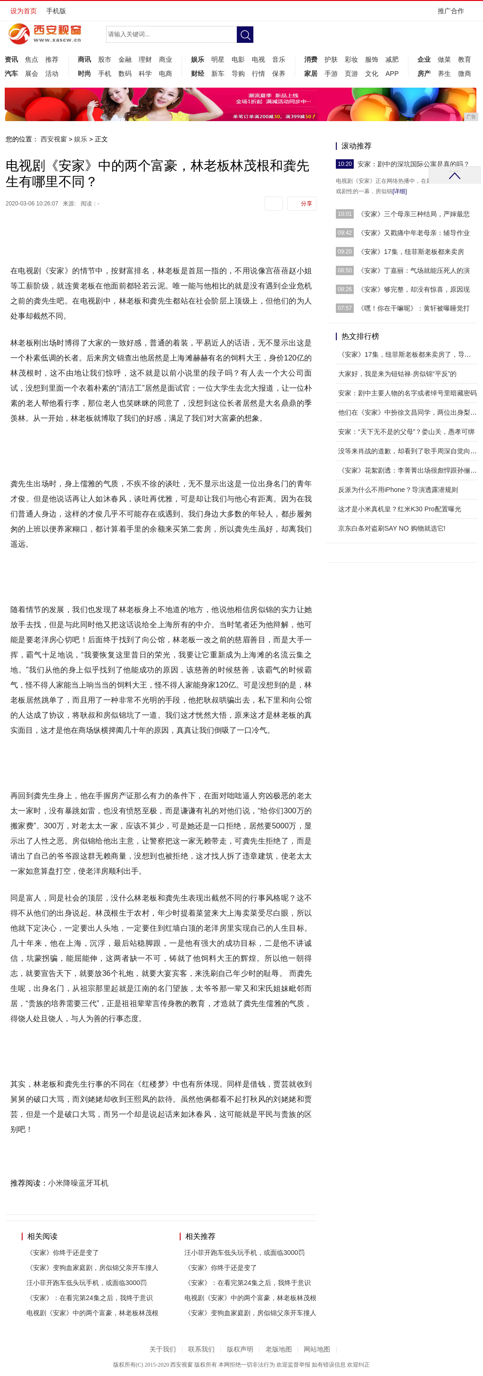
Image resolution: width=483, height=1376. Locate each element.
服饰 (371, 59)
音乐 (278, 59)
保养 (278, 73)
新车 (218, 73)
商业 (165, 59)
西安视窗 (54, 139)
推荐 (51, 59)
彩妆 (351, 59)
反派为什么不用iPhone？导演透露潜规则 (398, 489)
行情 (258, 73)
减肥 (392, 59)
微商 (464, 73)
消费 (310, 59)
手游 (331, 73)
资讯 (11, 59)
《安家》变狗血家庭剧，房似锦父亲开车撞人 (92, 1267)
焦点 (31, 59)
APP (392, 73)
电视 (258, 59)
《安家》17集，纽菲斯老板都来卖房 (411, 251)
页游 (351, 73)
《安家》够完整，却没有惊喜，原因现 (414, 289)
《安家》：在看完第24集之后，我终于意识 (89, 1298)
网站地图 (317, 1349)
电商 (165, 73)
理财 (145, 59)
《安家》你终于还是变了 (62, 1252)
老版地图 (279, 1349)
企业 (424, 59)
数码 (125, 73)
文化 (371, 73)
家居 (310, 73)
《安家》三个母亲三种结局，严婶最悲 (414, 214)
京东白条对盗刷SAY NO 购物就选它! (391, 528)
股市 (104, 59)
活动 (51, 73)
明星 (218, 59)
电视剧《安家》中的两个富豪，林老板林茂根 (92, 1313)
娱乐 (197, 59)
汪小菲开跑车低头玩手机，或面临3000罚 (86, 1282)
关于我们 (163, 1349)
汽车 (11, 73)
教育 (464, 59)
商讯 (84, 59)
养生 (444, 73)
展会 (31, 73)
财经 (197, 73)
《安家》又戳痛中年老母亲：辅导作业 (414, 233)
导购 (238, 73)
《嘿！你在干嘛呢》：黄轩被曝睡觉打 (414, 308)
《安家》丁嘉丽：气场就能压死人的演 (414, 270)
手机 (104, 73)
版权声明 (240, 1349)
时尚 (84, 73)
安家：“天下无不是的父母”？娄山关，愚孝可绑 (406, 431)
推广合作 (454, 14)
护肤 (331, 59)
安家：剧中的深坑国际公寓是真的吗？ (414, 164)
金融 (125, 59)
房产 (424, 73)
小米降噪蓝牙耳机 (78, 1183)
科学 (145, 73)
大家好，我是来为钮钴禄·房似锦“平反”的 (397, 373)
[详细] (399, 191)
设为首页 (23, 11)
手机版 (56, 11)
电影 (238, 59)
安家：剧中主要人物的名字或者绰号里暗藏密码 (407, 393)
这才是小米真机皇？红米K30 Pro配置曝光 (399, 509)
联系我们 (201, 1349)
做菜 (444, 59)
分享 (306, 203)
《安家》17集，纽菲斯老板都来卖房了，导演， (408, 354)
